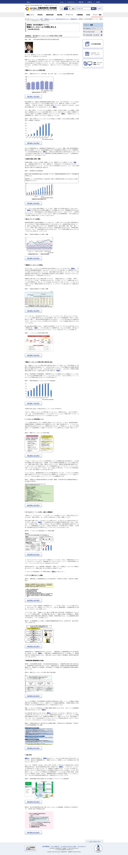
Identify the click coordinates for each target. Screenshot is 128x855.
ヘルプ (99, 8)
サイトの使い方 (55, 846)
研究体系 (40, 14)
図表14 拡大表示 (33, 748)
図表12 (44, 709)
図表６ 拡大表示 (33, 355)
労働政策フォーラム (49, 19)
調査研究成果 (50, 14)
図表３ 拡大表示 (33, 203)
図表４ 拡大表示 (33, 258)
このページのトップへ (94, 841)
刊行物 (88, 14)
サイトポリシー (82, 846)
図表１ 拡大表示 (33, 97)
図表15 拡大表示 (33, 802)
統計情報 (59, 14)
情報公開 (81, 2)
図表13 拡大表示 (33, 696)
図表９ (40, 522)
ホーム (62, 2)
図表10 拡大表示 (33, 555)
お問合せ (89, 2)
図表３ (45, 151)
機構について (30, 14)
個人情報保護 (45, 846)
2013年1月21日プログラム (62, 19)
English (98, 2)
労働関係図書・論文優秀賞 (92, 35)
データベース (69, 14)
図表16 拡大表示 (33, 833)
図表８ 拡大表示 (33, 456)
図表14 (27, 758)
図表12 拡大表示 (33, 646)
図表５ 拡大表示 (33, 311)
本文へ (28, 2)
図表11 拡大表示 (33, 600)
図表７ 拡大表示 (33, 403)
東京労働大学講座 (89, 31)
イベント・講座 (97, 14)
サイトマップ (71, 2)
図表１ (55, 107)
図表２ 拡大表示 (33, 143)
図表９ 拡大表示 (33, 505)
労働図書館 (80, 14)
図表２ (63, 113)
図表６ (73, 268)
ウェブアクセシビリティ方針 (68, 846)
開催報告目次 (74, 19)
